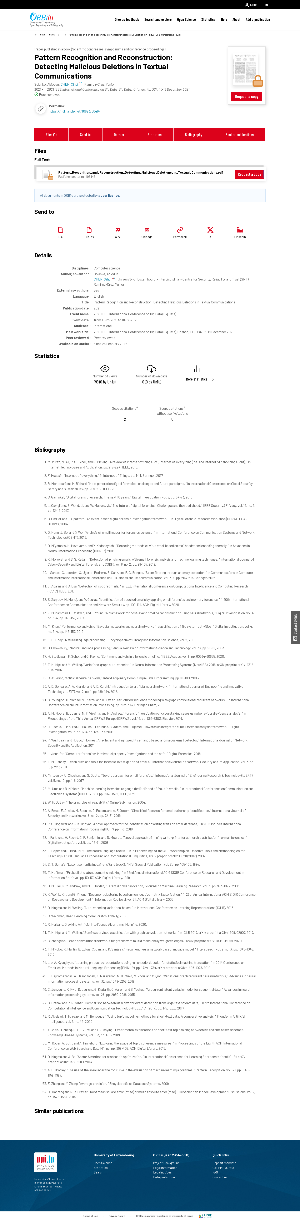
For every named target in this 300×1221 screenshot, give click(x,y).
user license (110, 195)
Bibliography (193, 134)
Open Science (186, 19)
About (236, 19)
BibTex (89, 237)
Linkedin (240, 237)
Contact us (221, 1177)
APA (117, 237)
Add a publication (258, 19)
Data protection (165, 1177)
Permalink (180, 237)
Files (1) (51, 134)
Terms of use (90, 1215)
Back (42, 34)
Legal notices (164, 1172)
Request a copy (246, 96)
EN (266, 4)
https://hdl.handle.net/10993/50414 (74, 111)
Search (100, 1172)
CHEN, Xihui (104, 279)
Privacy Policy (117, 1215)
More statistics (197, 379)
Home (52, 34)
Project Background (168, 1163)
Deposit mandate (226, 1163)
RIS (60, 237)
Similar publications (240, 134)
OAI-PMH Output (225, 1168)
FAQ (216, 1172)
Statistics (208, 19)
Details (119, 134)
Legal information (167, 1168)
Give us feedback (127, 19)
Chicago (146, 237)
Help (224, 19)
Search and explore (158, 19)
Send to (85, 134)
